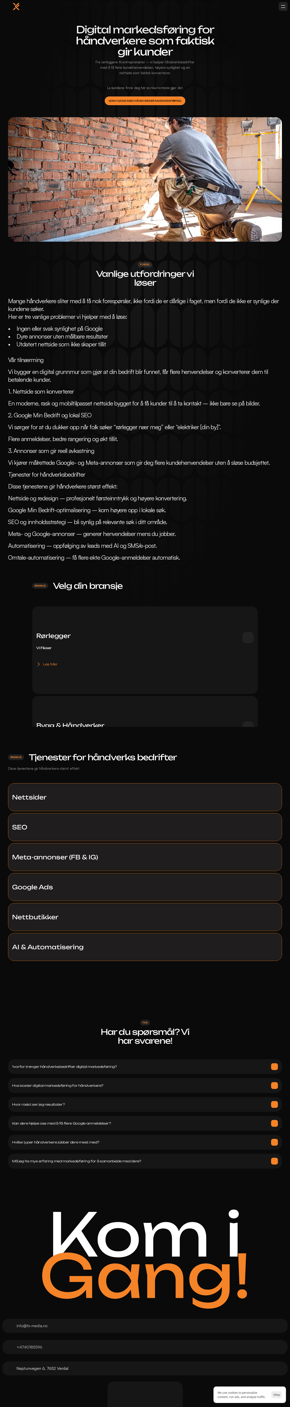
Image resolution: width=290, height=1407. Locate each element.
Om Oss (43, 1354)
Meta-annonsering (129, 1370)
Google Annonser (128, 1362)
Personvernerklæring (202, 1346)
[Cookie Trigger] (196, 1353)
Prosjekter (45, 1370)
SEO (116, 1354)
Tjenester (44, 1362)
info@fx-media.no (37, 1240)
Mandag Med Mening (55, 1378)
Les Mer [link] (50, 650)
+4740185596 (35, 1261)
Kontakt (42, 1386)
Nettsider (121, 1346)
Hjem (40, 1346)
